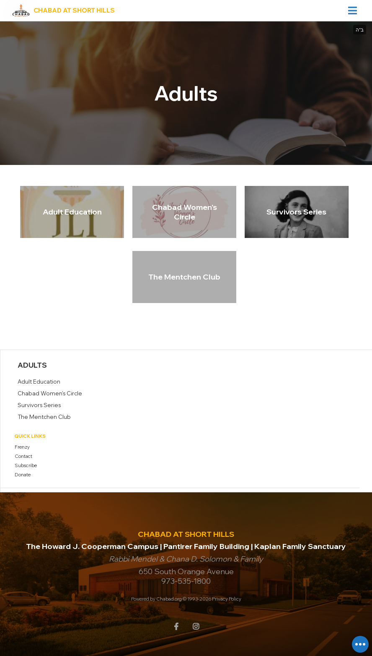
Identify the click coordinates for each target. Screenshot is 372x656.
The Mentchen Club (184, 277)
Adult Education (72, 212)
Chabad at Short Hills (74, 10)
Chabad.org (169, 599)
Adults (32, 365)
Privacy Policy (226, 599)
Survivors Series (296, 212)
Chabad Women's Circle (184, 212)
